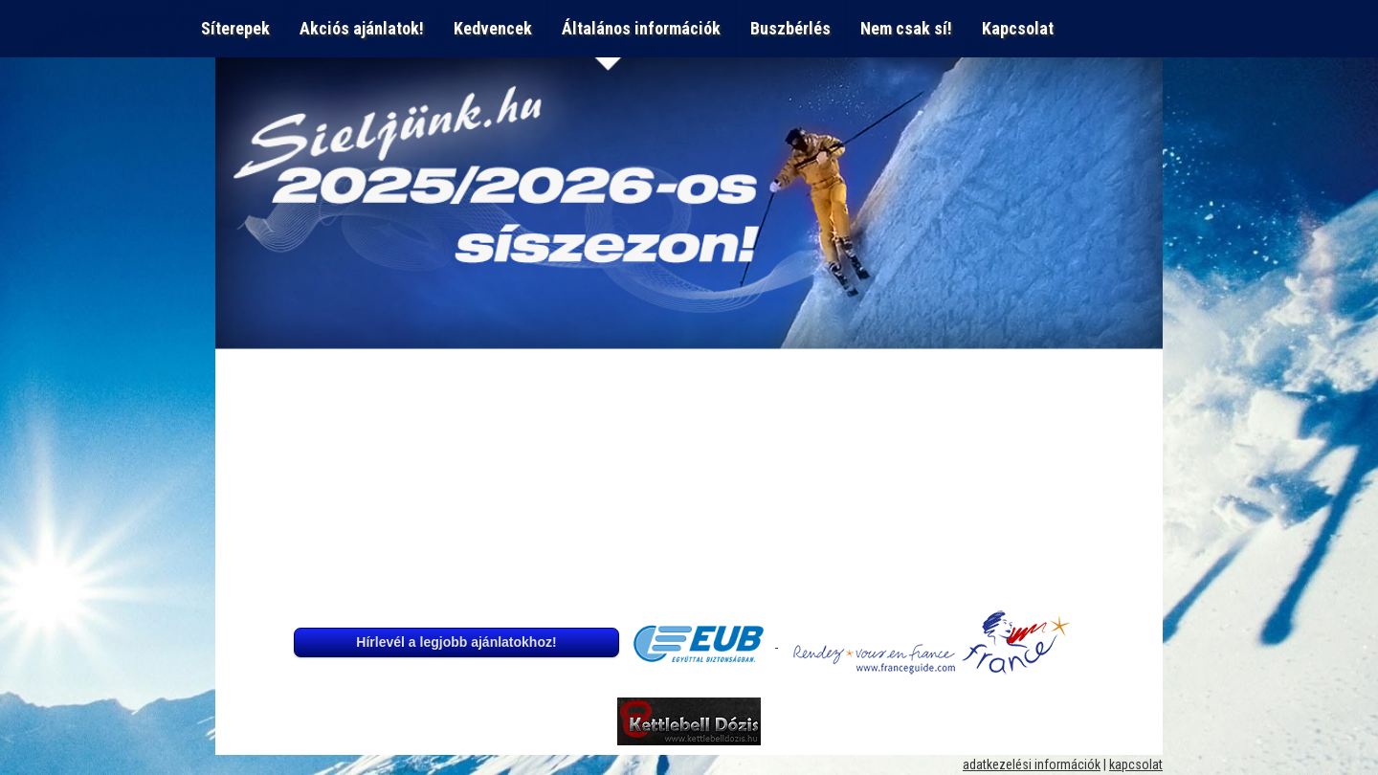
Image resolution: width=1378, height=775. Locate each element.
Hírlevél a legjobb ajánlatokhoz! (456, 642)
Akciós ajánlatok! (362, 28)
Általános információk (641, 28)
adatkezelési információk (1031, 764)
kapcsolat (1136, 764)
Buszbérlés (790, 28)
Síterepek (235, 28)
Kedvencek (493, 28)
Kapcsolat (1021, 28)
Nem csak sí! (906, 28)
